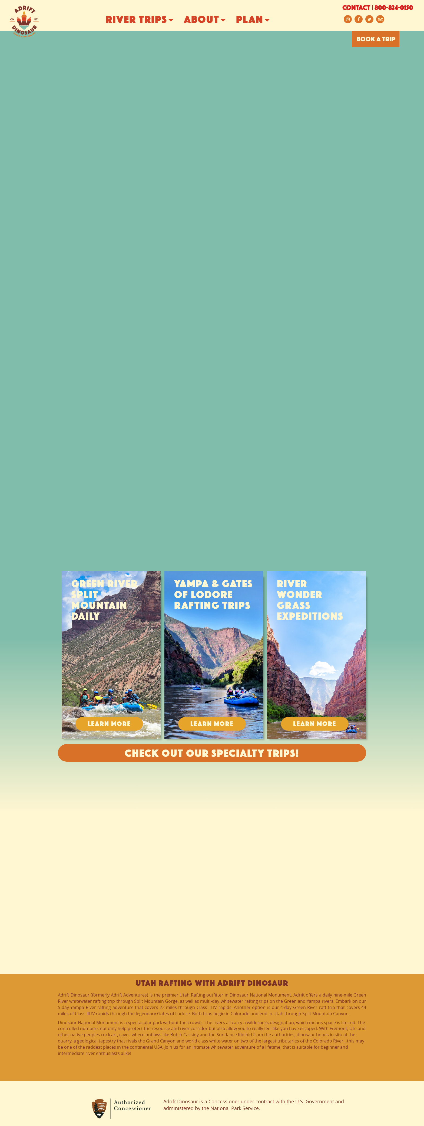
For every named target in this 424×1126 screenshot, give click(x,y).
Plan (259, 20)
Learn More (109, 724)
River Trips (146, 20)
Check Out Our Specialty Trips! (212, 754)
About (211, 20)
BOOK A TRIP (376, 39)
